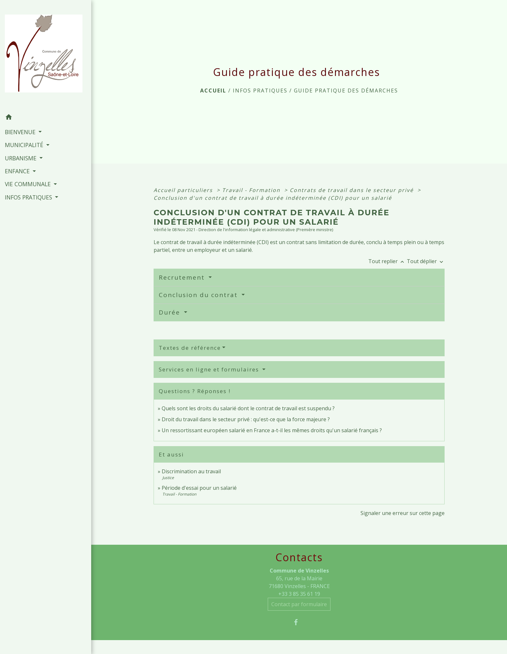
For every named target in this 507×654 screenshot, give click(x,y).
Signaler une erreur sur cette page (403, 513)
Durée (170, 312)
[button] (45, 118)
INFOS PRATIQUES (260, 90)
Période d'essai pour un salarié (199, 487)
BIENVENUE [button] (21, 132)
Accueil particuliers (184, 190)
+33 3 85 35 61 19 (299, 593)
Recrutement (183, 277)
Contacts (299, 557)
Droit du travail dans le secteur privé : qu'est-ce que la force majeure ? (246, 419)
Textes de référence (190, 347)
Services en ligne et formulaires (210, 369)
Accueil (213, 90)
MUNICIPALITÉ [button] (25, 145)
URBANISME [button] (21, 158)
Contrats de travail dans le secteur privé (352, 190)
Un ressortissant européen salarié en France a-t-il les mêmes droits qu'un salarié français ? (272, 430)
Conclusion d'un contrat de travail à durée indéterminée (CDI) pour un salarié (273, 197)
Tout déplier (426, 261)
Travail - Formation (252, 190)
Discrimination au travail (191, 471)
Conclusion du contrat (199, 295)
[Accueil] (45, 55)
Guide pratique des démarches (346, 90)
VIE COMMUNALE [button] (28, 184)
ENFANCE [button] (18, 171)
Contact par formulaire (299, 604)
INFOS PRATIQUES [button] (29, 197)
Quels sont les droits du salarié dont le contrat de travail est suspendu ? (248, 408)
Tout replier (387, 261)
